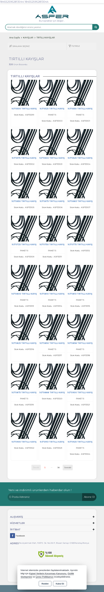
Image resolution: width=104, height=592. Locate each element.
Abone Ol (89, 496)
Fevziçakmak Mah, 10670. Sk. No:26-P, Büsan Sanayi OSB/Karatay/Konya (54, 543)
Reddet (44, 584)
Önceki (36, 467)
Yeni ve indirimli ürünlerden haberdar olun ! (39, 490)
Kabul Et (60, 584)
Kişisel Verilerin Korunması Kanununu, (48, 573)
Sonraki (67, 467)
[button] (74, 46)
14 (58, 467)
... (51, 467)
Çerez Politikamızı (44, 577)
